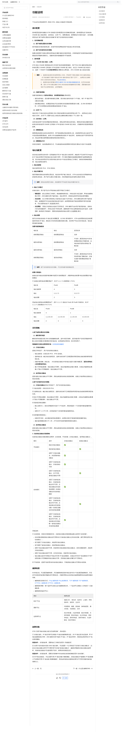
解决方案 (32, 3)
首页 (33, 13)
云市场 (48, 3)
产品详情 (78, 23)
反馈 (65, 684)
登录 (117, 3)
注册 (110, 3)
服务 (58, 3)
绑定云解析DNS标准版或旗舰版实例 (68, 88)
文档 (96, 3)
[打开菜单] (3, 3)
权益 (38, 3)
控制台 (105, 3)
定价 (43, 3)
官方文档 (5, 8)
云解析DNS (13, 8)
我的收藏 (88, 23)
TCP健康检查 (73, 587)
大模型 (20, 3)
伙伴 (54, 3)
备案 (100, 3)
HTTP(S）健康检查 (41, 589)
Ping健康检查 (53, 587)
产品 (26, 3)
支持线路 (55, 350)
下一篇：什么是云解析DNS (82, 675)
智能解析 (61, 350)
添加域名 (63, 86)
